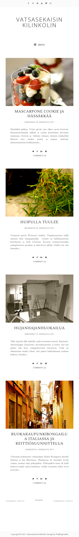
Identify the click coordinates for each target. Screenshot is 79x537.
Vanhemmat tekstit (63, 501)
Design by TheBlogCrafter (57, 534)
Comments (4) (39, 155)
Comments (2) (39, 261)
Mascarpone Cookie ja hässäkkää (39, 113)
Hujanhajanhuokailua (39, 328)
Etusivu (39, 500)
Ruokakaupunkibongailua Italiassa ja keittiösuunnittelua (39, 439)
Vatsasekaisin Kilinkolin (36, 534)
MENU (39, 44)
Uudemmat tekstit (15, 501)
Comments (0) (39, 483)
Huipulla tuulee (39, 222)
